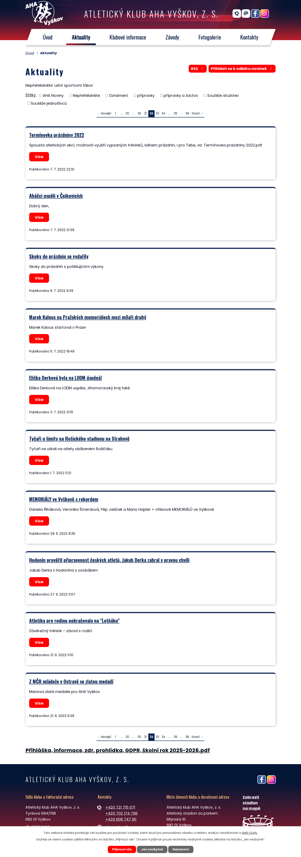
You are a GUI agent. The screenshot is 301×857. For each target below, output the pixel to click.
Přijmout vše (122, 849)
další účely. (250, 833)
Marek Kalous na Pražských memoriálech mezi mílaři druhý (87, 317)
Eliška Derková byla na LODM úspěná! (65, 377)
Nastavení (181, 849)
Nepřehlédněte (86, 95)
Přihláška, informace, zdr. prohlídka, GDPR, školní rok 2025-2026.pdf (117, 750)
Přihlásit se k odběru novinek (242, 68)
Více (39, 156)
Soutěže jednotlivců (49, 103)
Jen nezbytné (152, 849)
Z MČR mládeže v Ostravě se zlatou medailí (71, 681)
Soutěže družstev (223, 95)
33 (157, 113)
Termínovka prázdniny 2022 (56, 134)
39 (175, 113)
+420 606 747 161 (120, 819)
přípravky (146, 95)
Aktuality (81, 37)
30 (139, 113)
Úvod (47, 37)
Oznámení (118, 95)
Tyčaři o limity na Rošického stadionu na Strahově (79, 438)
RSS (198, 68)
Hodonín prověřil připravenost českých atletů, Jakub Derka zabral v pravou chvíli (109, 559)
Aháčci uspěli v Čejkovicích (56, 195)
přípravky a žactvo (181, 95)
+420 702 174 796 (121, 813)
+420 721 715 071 (120, 807)
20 (127, 113)
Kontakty (249, 37)
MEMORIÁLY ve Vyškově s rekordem (63, 499)
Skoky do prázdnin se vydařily (59, 256)
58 (187, 113)
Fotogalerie (209, 37)
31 (145, 113)
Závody (172, 37)
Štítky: (30, 95)
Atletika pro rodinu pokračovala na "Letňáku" (74, 620)
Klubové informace (127, 37)
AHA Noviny (53, 95)
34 (163, 113)
